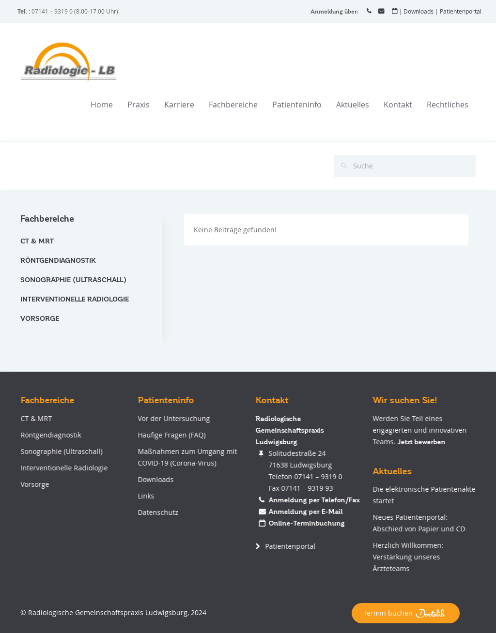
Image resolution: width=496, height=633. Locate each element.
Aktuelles (352, 104)
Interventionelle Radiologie (74, 299)
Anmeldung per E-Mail (305, 511)
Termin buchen (405, 613)
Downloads (418, 11)
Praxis (138, 104)
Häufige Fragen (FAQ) (171, 434)
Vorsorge (39, 318)
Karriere (179, 104)
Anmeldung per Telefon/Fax (313, 500)
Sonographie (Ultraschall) (73, 280)
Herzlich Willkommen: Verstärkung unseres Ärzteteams (407, 557)
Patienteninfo (297, 104)
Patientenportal (460, 11)
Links (146, 495)
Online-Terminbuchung (306, 523)
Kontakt (398, 104)
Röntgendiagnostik (58, 260)
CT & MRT (37, 241)
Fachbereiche (233, 104)
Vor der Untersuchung (174, 418)
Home (102, 104)
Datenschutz (158, 512)
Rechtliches (447, 104)
